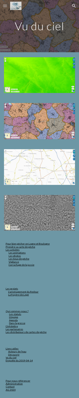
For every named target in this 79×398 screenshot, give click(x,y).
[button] (5, 5)
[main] (39, 26)
